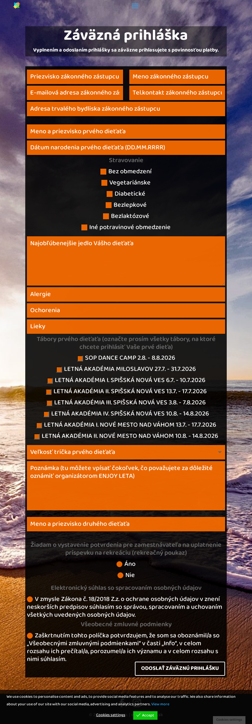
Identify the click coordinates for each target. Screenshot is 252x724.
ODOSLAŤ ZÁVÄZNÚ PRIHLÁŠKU (180, 668)
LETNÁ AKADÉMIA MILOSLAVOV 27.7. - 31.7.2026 (126, 369)
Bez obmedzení (126, 172)
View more (160, 704)
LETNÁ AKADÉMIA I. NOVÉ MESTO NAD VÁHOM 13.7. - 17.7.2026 (126, 425)
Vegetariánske (126, 183)
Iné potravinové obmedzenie (126, 228)
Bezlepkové (126, 205)
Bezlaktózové (126, 217)
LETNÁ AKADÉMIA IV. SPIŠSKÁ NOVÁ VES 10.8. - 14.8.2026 (126, 414)
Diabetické (126, 194)
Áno (126, 564)
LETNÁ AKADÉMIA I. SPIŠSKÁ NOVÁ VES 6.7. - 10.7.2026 (126, 381)
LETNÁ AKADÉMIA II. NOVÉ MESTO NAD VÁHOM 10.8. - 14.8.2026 (126, 436)
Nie (126, 576)
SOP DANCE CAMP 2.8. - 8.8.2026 (126, 358)
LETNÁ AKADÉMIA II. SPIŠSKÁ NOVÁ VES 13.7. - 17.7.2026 (126, 392)
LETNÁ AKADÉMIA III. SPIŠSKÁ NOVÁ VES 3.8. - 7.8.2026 (126, 403)
